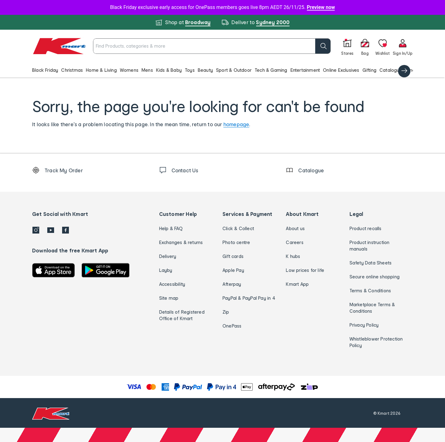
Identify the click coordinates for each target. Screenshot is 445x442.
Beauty (205, 70)
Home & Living (101, 70)
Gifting (369, 70)
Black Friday (45, 70)
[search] (323, 46)
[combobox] (212, 46)
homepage (236, 124)
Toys (190, 70)
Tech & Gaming (271, 70)
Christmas (72, 70)
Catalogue (390, 70)
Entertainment (305, 70)
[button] (222, 69)
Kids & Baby (169, 70)
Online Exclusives (341, 70)
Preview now (321, 7)
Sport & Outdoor (234, 70)
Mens (147, 70)
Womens (129, 70)
